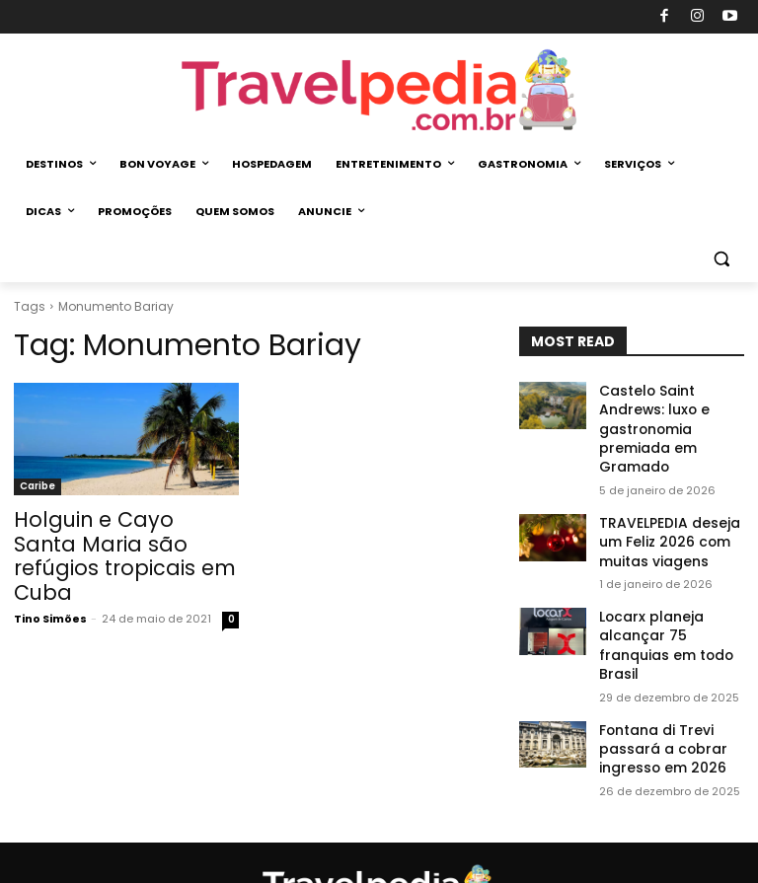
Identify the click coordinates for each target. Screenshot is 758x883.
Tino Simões (50, 586)
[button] (721, 259)
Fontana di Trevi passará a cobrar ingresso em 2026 (653, 664)
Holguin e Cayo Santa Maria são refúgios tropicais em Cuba (106, 540)
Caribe (37, 485)
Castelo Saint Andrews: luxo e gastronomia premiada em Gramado (671, 406)
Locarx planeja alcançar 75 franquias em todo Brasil (669, 578)
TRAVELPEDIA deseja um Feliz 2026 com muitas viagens (670, 492)
